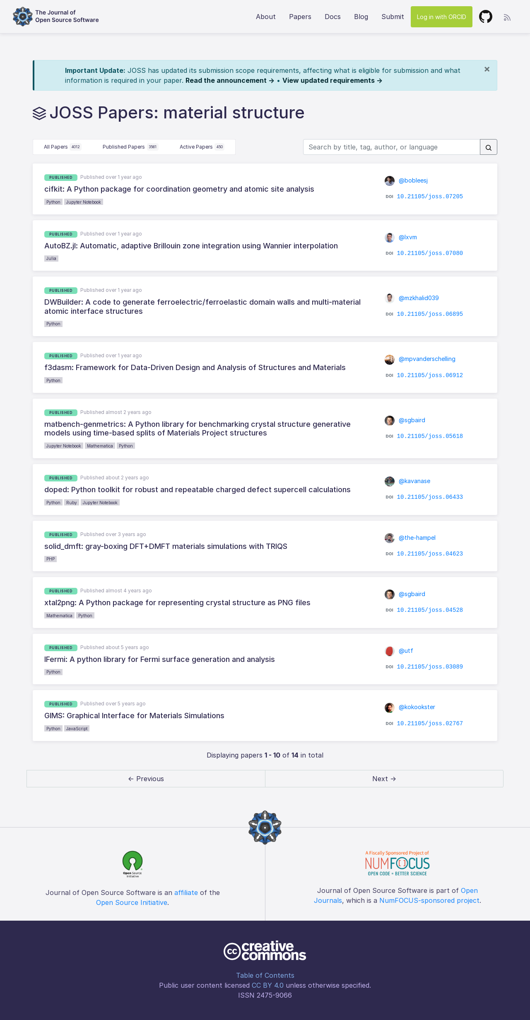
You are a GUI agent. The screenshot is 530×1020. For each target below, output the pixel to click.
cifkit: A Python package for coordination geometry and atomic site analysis (179, 189)
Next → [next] (384, 779)
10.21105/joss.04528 (430, 610)
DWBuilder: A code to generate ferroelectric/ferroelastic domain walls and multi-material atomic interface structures (202, 306)
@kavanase (407, 480)
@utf (399, 650)
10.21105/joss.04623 (430, 554)
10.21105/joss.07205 (430, 196)
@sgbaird (405, 419)
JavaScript (76, 728)
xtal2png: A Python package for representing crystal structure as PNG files (177, 602)
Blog (361, 16)
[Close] (487, 69)
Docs (333, 16)
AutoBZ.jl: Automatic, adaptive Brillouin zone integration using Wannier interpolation (191, 245)
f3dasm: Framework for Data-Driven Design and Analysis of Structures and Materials (195, 367)
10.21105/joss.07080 (430, 253)
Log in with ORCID (441, 16)
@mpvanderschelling (420, 358)
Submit (392, 16)
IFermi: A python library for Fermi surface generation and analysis (159, 659)
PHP (50, 558)
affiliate (186, 892)
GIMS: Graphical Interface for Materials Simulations (134, 715)
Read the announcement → (230, 80)
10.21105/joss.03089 (430, 667)
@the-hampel (410, 537)
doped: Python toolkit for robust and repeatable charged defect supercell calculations (197, 489)
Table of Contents (265, 975)
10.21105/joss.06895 (430, 314)
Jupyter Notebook (83, 202)
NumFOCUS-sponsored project (429, 900)
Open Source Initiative (131, 902)
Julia (51, 258)
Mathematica (100, 445)
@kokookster (410, 706)
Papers (300, 16)
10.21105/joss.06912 (430, 375)
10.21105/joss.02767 (430, 723)
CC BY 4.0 (268, 985)
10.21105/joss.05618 (430, 436)
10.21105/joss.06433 (430, 497)
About (266, 16)
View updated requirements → (332, 80)
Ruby (71, 502)
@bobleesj (406, 180)
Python (53, 202)
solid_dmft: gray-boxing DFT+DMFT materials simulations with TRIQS (165, 546)
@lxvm (401, 237)
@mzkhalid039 (412, 297)
